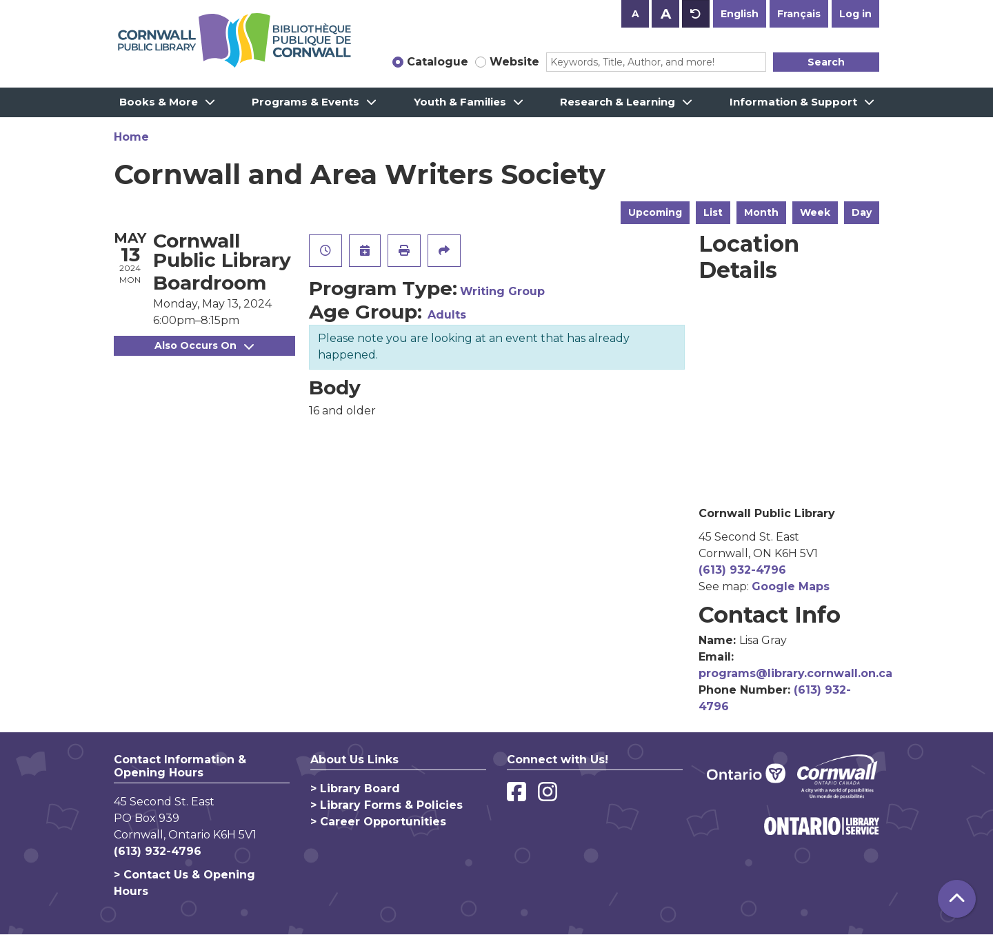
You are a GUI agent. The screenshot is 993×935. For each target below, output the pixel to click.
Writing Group (502, 291)
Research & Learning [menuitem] (617, 101)
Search (826, 62)
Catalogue (437, 61)
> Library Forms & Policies (386, 805)
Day (862, 212)
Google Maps (791, 586)
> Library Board (355, 788)
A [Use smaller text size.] (635, 14)
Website (514, 61)
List (713, 212)
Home (131, 136)
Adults (447, 314)
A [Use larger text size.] (666, 14)
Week (815, 212)
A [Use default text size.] (696, 14)
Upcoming (655, 212)
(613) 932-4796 (742, 569)
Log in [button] (855, 14)
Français (799, 14)
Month (761, 212)
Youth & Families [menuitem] (460, 101)
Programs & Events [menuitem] (305, 101)
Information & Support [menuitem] (793, 101)
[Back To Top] (957, 899)
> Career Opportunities (378, 821)
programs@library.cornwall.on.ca (795, 673)
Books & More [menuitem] (158, 101)
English (740, 14)
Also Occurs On (204, 345)
